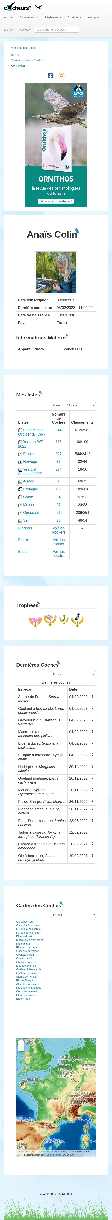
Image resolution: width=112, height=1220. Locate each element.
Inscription (93, 17)
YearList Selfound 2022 (30, 471)
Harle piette (23, 943)
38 (59, 520)
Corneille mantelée (27, 991)
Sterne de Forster (26, 976)
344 (59, 430)
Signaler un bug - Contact (27, 60)
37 (59, 462)
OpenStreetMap (46, 1151)
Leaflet (20, 1151)
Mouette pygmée (26, 965)
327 (59, 454)
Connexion (18, 65)
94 (59, 497)
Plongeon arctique (27, 947)
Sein (27, 520)
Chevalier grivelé (26, 962)
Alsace (28, 481)
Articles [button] (24, 29)
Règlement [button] (53, 17)
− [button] (21, 1048)
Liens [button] (8, 29)
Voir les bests (59, 553)
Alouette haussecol (27, 984)
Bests (22, 551)
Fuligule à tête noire (28, 932)
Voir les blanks (59, 542)
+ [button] (21, 1043)
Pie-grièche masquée (28, 987)
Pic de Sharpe (24, 980)
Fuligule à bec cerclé (28, 928)
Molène (29, 505)
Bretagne (30, 489)
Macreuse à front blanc (29, 939)
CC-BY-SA (72, 1151)
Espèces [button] (74, 17)
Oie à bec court (25, 921)
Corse (28, 497)
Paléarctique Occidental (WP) (31, 432)
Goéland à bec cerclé (28, 969)
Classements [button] (29, 17)
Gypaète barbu (25, 954)
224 (59, 469)
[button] (40, 6)
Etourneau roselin (26, 995)
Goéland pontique (26, 973)
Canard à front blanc (28, 925)
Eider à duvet (24, 936)
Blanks (23, 540)
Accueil (8, 17)
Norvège (30, 462)
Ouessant (31, 512)
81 (59, 512)
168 (59, 489)
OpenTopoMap (53, 1155)
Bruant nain (23, 998)
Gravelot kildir (24, 958)
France (29, 454)
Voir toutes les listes (23, 47)
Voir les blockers (58, 530)
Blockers (25, 528)
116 (59, 442)
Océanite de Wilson (27, 951)
